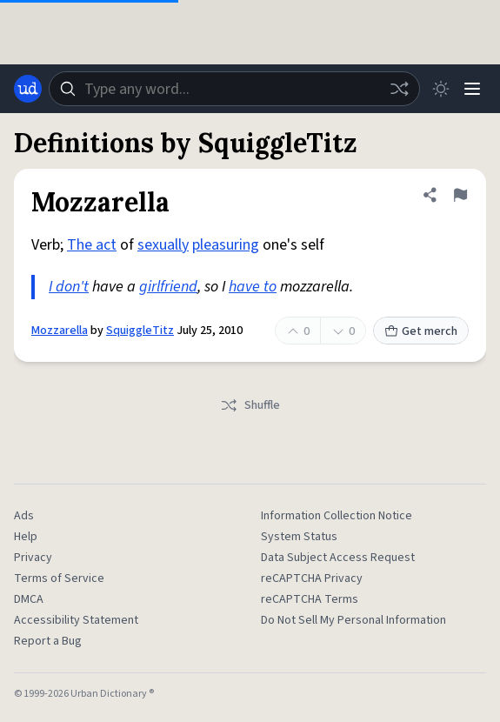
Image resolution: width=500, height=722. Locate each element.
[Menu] (472, 89)
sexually (163, 245)
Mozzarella (59, 330)
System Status (299, 536)
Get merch (420, 331)
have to (253, 286)
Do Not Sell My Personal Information (353, 620)
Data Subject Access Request (338, 557)
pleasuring (225, 245)
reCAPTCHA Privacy (312, 578)
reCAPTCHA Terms (309, 599)
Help (25, 536)
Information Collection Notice (336, 516)
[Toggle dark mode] (441, 89)
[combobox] (234, 88)
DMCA (28, 599)
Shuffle (250, 405)
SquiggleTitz (140, 330)
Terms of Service (59, 578)
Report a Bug (48, 641)
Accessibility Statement (76, 620)
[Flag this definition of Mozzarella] (460, 195)
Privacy (33, 557)
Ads (24, 516)
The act (92, 245)
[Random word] (399, 88)
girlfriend (168, 286)
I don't (69, 286)
